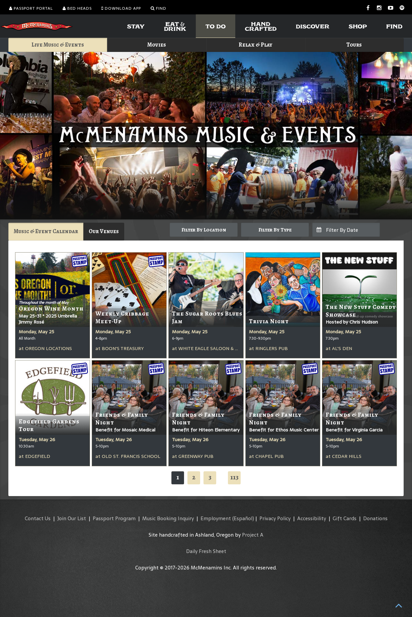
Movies (156, 45)
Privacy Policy (275, 518)
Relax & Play (255, 45)
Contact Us (38, 518)
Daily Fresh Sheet (206, 551)
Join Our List (71, 518)
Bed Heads (77, 8)
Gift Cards (344, 518)
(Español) (243, 518)
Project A (252, 535)
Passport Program (114, 518)
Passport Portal (31, 8)
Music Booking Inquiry (168, 518)
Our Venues (104, 231)
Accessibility (311, 518)
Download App (121, 8)
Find (158, 8)
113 (234, 477)
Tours (354, 45)
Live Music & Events (57, 45)
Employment (215, 518)
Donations (375, 518)
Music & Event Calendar (46, 231)
